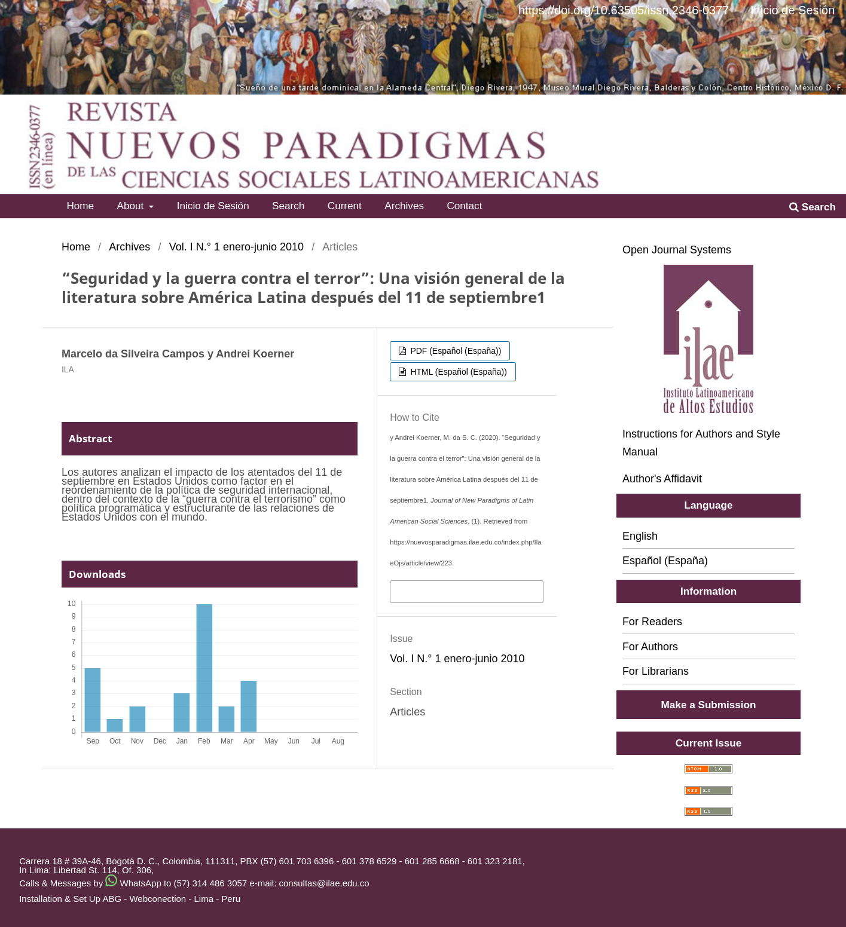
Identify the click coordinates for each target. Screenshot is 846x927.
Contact (464, 206)
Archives (404, 206)
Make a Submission (708, 705)
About (132, 206)
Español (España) (665, 561)
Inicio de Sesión (213, 206)
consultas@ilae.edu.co (324, 883)
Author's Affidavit (662, 479)
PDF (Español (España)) (455, 351)
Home (80, 206)
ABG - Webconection (144, 899)
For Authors (650, 647)
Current (345, 206)
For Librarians (655, 671)
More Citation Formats (445, 590)
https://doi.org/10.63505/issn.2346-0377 (623, 10)
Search (288, 206)
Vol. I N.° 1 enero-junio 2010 (236, 247)
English (640, 536)
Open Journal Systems (676, 250)
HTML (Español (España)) (457, 372)
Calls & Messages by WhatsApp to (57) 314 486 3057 (133, 883)
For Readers (652, 622)
